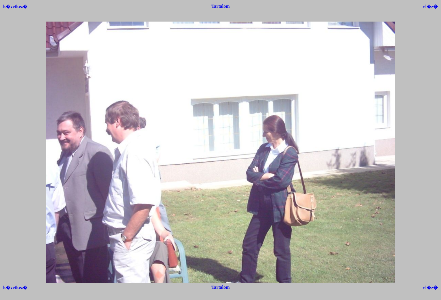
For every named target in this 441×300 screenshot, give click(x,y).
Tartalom (220, 6)
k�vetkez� (15, 6)
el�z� (430, 6)
